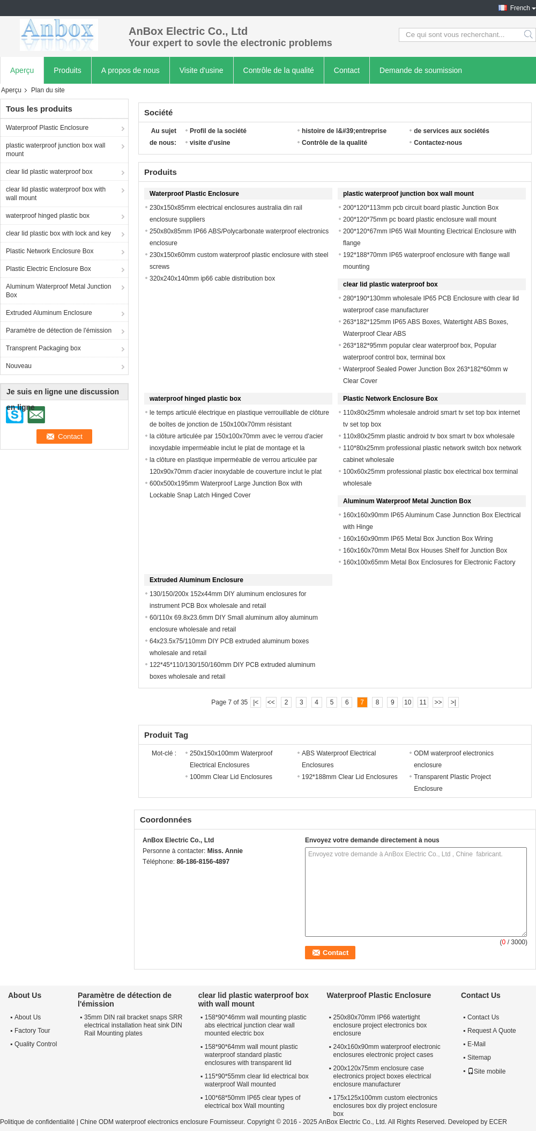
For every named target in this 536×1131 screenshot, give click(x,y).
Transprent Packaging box (43, 348)
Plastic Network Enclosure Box (49, 251)
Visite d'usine (202, 70)
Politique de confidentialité (37, 1122)
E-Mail (476, 1044)
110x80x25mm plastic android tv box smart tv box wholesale (429, 436)
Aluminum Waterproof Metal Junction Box (58, 291)
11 (422, 702)
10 (407, 702)
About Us (27, 1017)
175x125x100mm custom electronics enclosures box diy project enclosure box (385, 1106)
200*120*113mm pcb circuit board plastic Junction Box (420, 207)
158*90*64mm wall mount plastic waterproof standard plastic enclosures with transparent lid (251, 1055)
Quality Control (35, 1044)
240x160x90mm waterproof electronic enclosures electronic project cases (387, 1051)
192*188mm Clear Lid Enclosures (350, 777)
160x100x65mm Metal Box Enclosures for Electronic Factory (429, 562)
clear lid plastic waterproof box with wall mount (56, 194)
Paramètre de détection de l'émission (58, 330)
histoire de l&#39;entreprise (344, 131)
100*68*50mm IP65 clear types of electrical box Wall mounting (253, 1102)
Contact (347, 70)
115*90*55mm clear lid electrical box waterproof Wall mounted (257, 1080)
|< (255, 702)
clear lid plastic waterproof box (49, 171)
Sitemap (479, 1057)
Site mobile (486, 1071)
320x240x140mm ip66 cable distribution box (212, 278)
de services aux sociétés (451, 131)
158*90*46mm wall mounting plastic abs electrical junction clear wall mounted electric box (256, 1025)
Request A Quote (491, 1030)
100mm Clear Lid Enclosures (231, 777)
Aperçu (22, 70)
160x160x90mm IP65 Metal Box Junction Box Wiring (418, 538)
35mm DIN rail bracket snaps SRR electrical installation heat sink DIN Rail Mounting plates (133, 1025)
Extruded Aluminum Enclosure (49, 313)
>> (438, 702)
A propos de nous (130, 70)
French (520, 8)
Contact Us (483, 1017)
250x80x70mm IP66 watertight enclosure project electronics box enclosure (380, 1025)
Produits (67, 70)
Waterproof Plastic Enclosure (47, 127)
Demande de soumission (420, 70)
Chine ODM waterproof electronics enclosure (144, 1122)
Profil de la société (218, 131)
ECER (498, 1122)
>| (453, 702)
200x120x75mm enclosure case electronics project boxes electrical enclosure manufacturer (382, 1076)
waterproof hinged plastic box (48, 215)
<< (271, 702)
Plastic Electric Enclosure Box (48, 269)
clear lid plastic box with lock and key (58, 233)
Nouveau (19, 366)
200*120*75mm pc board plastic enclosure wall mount (419, 219)
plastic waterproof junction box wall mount (55, 150)
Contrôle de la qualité (278, 70)
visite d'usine (210, 142)
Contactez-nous (438, 142)
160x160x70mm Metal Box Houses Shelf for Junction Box (425, 550)
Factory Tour (32, 1030)
